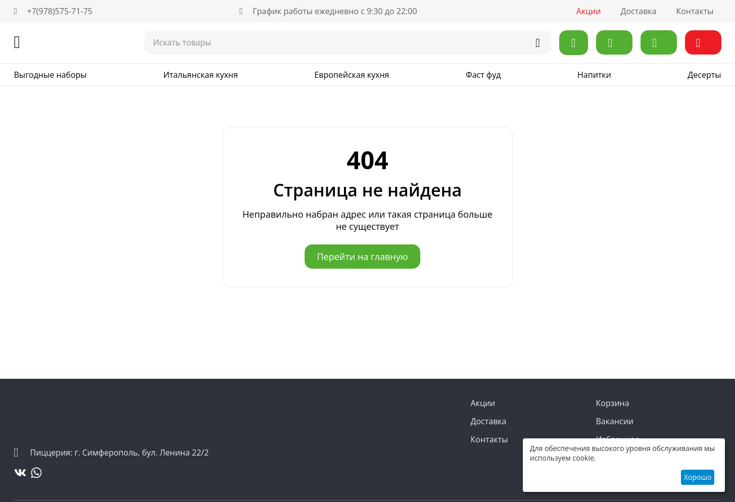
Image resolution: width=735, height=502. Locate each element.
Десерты (704, 74)
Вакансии (615, 421)
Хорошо (697, 477)
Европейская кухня (351, 74)
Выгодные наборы (50, 74)
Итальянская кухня (200, 74)
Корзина (612, 403)
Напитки (594, 74)
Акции (588, 11)
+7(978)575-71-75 (53, 11)
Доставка (638, 11)
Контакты (694, 11)
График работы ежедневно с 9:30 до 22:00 (328, 11)
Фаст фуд (483, 74)
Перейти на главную (362, 256)
